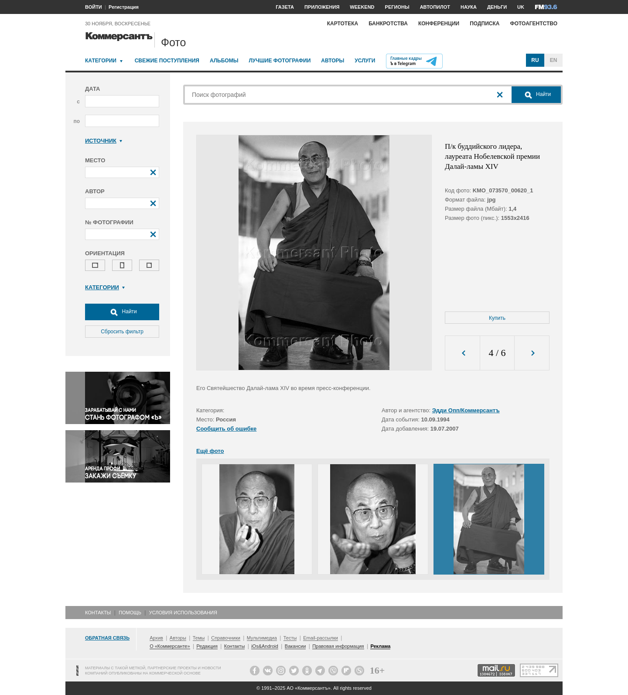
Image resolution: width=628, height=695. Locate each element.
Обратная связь (107, 637)
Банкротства (388, 24)
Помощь (130, 612)
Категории (100, 61)
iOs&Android (264, 646)
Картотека (342, 24)
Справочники (225, 637)
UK (520, 7)
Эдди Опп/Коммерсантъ (466, 410)
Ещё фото (210, 451)
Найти (122, 311)
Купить (497, 318)
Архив (156, 637)
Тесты (290, 637)
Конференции (438, 24)
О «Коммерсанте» (170, 646)
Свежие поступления (167, 61)
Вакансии (295, 646)
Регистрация (124, 7)
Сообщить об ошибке (226, 428)
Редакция (206, 646)
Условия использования (183, 612)
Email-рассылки (320, 637)
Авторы (332, 61)
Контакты (98, 612)
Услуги (365, 61)
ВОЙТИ (93, 7)
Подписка (484, 24)
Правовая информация (338, 646)
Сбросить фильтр (122, 332)
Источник (103, 140)
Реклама (380, 646)
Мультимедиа (262, 637)
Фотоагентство (533, 24)
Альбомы (224, 61)
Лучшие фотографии (280, 61)
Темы (199, 637)
